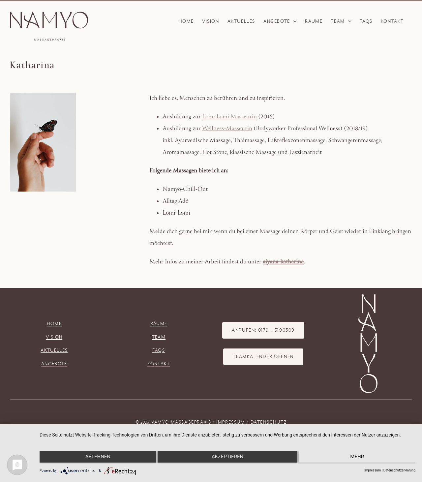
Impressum (372, 470)
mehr (359, 457)
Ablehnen (95, 457)
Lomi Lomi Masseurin (229, 117)
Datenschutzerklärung (399, 470)
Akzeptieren (227, 457)
